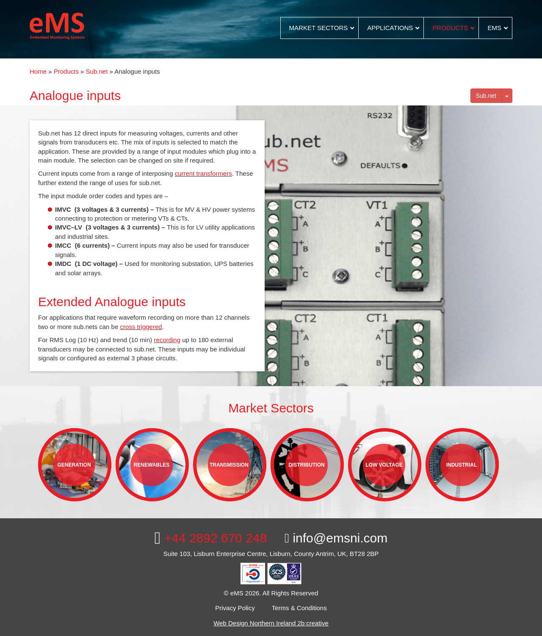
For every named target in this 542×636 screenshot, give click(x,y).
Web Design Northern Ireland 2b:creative (271, 623)
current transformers (203, 173)
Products (66, 71)
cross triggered (141, 326)
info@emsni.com (336, 538)
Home (38, 71)
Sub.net (97, 71)
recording (167, 339)
